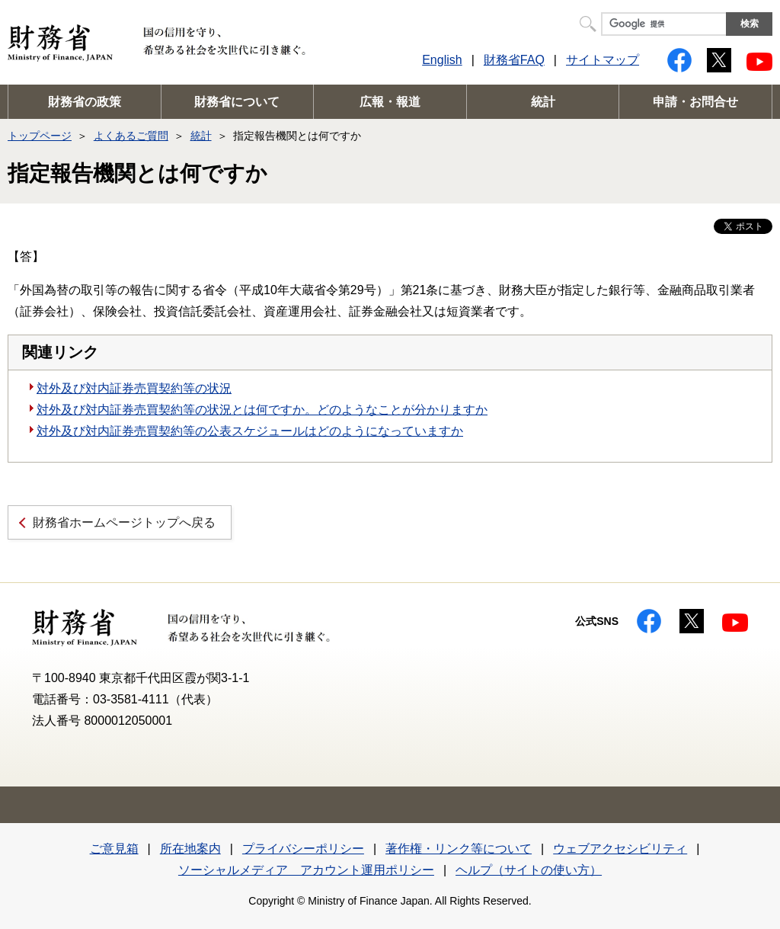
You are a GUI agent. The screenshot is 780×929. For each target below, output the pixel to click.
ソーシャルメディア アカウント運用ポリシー (306, 869)
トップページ (40, 136)
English (442, 59)
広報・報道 (390, 101)
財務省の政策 (84, 101)
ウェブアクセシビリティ (620, 848)
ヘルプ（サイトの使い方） (529, 869)
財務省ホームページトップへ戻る (124, 522)
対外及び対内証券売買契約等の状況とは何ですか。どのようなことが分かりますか (262, 409)
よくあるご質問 (131, 136)
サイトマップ (602, 59)
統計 (543, 101)
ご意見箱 (114, 848)
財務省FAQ (514, 59)
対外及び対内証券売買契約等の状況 (134, 388)
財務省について (237, 101)
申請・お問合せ (695, 101)
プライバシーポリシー (303, 848)
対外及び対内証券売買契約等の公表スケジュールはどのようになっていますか (250, 430)
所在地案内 (190, 848)
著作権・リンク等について (458, 848)
